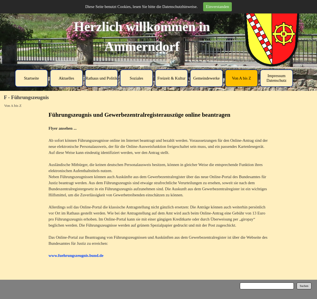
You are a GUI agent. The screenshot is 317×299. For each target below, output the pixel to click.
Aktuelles (66, 78)
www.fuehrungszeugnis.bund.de (76, 255)
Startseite (31, 78)
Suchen (304, 285)
